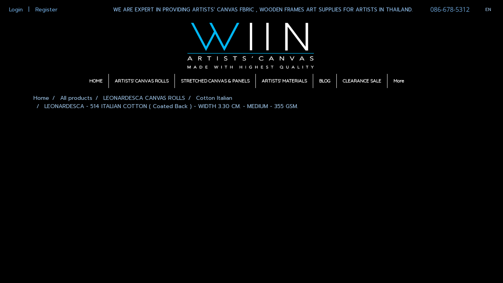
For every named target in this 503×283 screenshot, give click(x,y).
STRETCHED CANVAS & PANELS (215, 81)
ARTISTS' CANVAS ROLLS (142, 81)
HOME (96, 81)
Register (46, 10)
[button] (417, 81)
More (398, 81)
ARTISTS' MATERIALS (284, 81)
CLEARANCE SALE (362, 81)
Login (16, 10)
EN (484, 9)
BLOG (324, 81)
